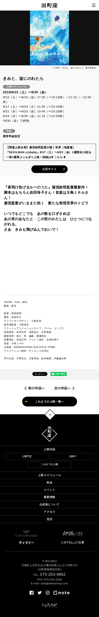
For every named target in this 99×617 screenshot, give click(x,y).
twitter (39, 592)
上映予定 (27, 456)
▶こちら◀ (58, 157)
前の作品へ (36, 388)
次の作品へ (62, 388)
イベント (49, 489)
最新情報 (49, 497)
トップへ (49, 414)
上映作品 (49, 449)
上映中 (72, 456)
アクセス (49, 511)
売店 (50, 519)
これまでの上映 (49, 464)
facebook (31, 592)
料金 (50, 482)
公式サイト (49, 169)
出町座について (49, 504)
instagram (47, 592)
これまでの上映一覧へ (49, 401)
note (61, 592)
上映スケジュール (49, 475)
